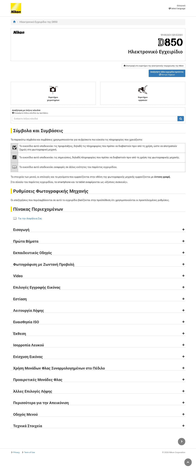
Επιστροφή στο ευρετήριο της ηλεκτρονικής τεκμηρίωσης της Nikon (154, 66)
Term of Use (29, 452)
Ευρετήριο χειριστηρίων (53, 93)
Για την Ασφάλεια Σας (30, 218)
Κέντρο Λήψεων (167, 73)
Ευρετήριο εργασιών (143, 93)
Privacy (16, 452)
